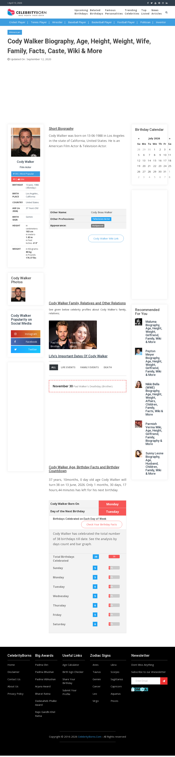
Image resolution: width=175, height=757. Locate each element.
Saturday (59, 625)
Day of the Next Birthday (67, 513)
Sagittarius (117, 680)
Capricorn (116, 688)
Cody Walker (25, 161)
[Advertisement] (87, 92)
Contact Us (13, 680)
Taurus (97, 673)
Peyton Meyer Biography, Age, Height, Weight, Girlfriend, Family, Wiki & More (154, 363)
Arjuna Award (43, 688)
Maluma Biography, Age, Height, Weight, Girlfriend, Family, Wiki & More (154, 332)
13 (27, 184)
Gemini (29, 216)
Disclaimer (13, 673)
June (31, 184)
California (30, 196)
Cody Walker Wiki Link (105, 238)
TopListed (145, 12)
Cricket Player (17, 22)
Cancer (97, 688)
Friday (57, 616)
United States (32, 202)
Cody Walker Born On (64, 505)
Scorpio (115, 673)
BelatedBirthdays (96, 12)
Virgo (96, 702)
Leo (95, 695)
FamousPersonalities (114, 12)
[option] (58, 335)
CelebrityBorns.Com (89, 738)
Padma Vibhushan (45, 680)
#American (14, 32)
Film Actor (25, 167)
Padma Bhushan (44, 673)
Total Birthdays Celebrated (63, 560)
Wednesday (61, 597)
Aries (96, 666)
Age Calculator (70, 666)
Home (11, 666)
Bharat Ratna (42, 695)
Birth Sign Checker (73, 673)
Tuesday (59, 588)
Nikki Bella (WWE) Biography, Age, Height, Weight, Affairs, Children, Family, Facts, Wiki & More (154, 399)
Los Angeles (32, 193)
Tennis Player (39, 22)
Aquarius (116, 695)
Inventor (161, 22)
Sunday (58, 569)
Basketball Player (102, 22)
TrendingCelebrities (132, 12)
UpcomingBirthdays (81, 12)
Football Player (126, 22)
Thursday (59, 607)
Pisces (114, 702)
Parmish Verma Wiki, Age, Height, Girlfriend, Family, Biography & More (154, 434)
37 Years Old (32, 208)
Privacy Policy (15, 695)
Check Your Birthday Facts (101, 525)
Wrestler (57, 22)
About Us (12, 688)
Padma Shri (41, 666)
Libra (113, 666)
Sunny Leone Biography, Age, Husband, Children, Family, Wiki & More (154, 463)
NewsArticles (157, 12)
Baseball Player (77, 22)
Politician (145, 22)
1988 (36, 184)
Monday (31, 187)
